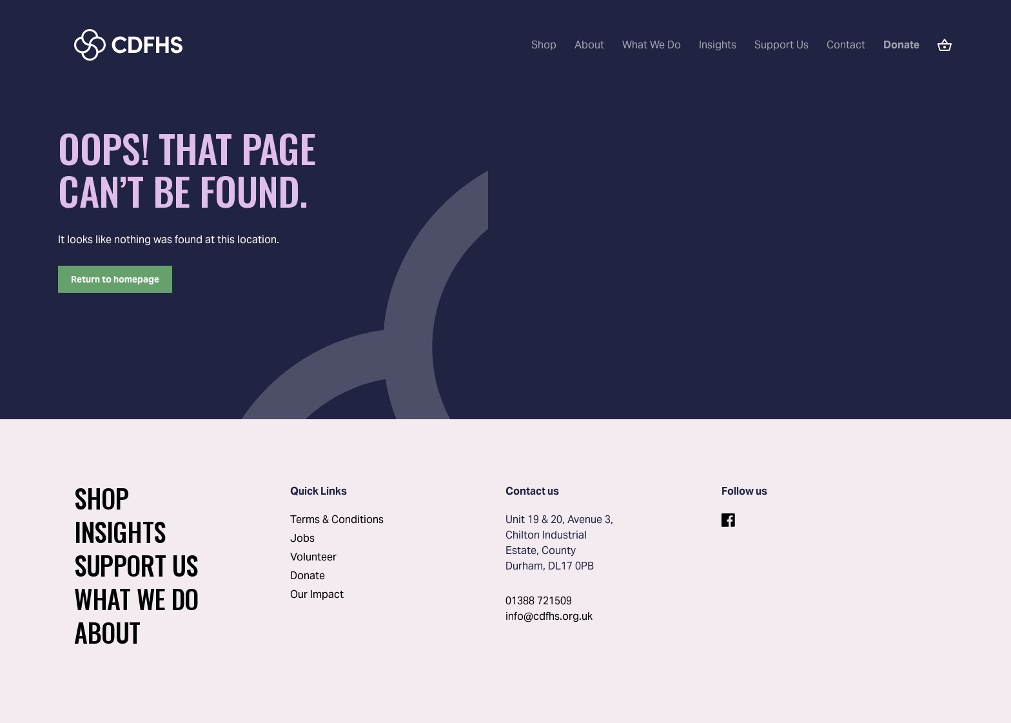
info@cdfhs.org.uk (549, 616)
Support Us (781, 45)
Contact (846, 45)
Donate (307, 575)
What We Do (651, 45)
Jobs (302, 538)
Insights (717, 45)
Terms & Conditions (337, 519)
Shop (543, 45)
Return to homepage (115, 279)
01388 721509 (538, 601)
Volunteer (313, 557)
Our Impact (317, 594)
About (589, 45)
